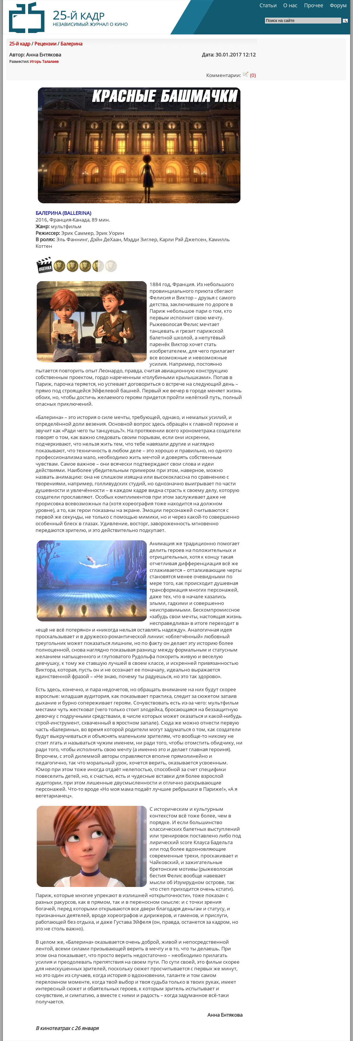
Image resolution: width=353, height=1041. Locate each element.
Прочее (313, 5)
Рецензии (45, 44)
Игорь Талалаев (44, 61)
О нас (290, 5)
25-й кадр (19, 44)
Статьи (268, 5)
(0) (249, 75)
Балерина (71, 44)
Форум (338, 5)
